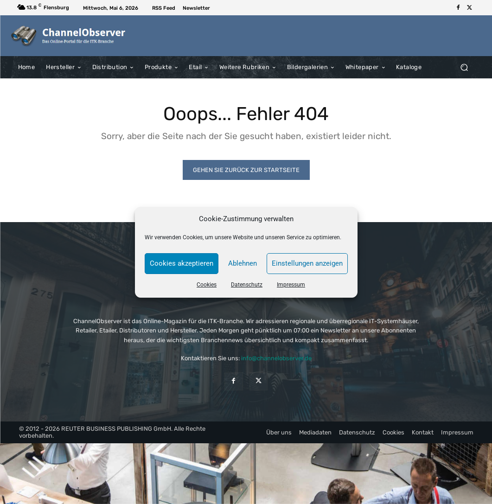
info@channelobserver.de (276, 358)
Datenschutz (246, 284)
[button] (464, 67)
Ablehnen (242, 263)
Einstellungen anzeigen (307, 263)
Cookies (207, 284)
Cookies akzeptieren (181, 263)
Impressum (291, 284)
